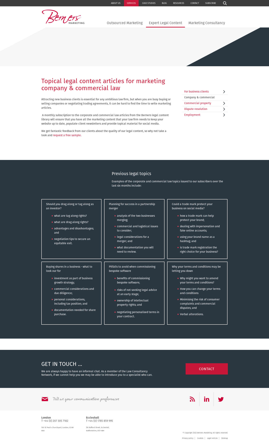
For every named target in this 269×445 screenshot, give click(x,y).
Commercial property (197, 103)
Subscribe (210, 3)
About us (116, 3)
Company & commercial (199, 97)
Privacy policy (187, 438)
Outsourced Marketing (125, 23)
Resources (178, 3)
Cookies (200, 438)
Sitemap (224, 438)
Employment (192, 114)
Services (131, 3)
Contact (195, 3)
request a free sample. (67, 135)
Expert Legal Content (165, 23)
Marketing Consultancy (206, 23)
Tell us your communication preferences (86, 399)
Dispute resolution (195, 109)
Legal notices (212, 438)
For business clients (196, 91)
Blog (164, 3)
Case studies (149, 3)
